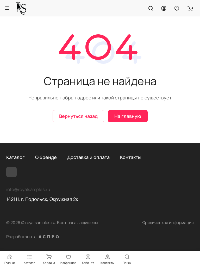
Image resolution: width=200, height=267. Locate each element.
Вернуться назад (78, 116)
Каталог (15, 157)
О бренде (46, 157)
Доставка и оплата (88, 157)
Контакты (130, 157)
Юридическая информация (167, 222)
